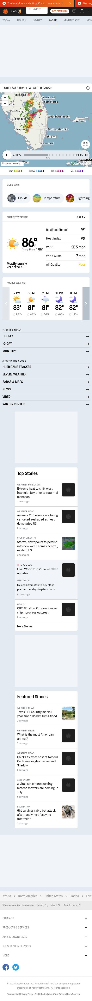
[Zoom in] (5, 97)
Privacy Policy (26, 994)
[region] (46, 129)
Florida (74, 896)
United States (53, 896)
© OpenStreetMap (11, 163)
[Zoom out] (5, 103)
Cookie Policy (41, 994)
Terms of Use (13, 994)
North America (27, 896)
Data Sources (73, 994)
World (7, 896)
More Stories (24, 626)
